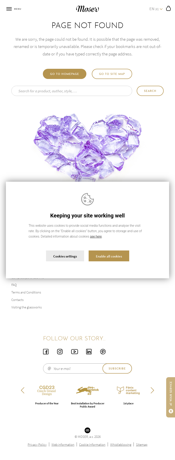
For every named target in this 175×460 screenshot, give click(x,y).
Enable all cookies (109, 256)
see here (96, 236)
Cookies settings (65, 256)
